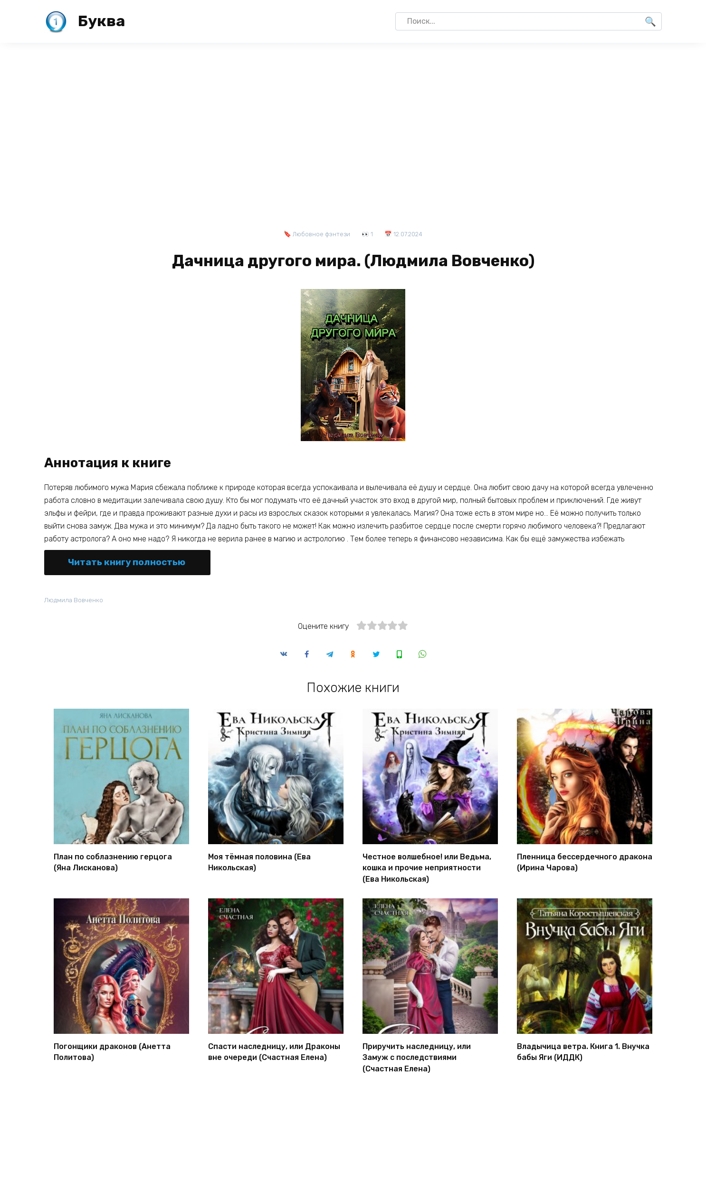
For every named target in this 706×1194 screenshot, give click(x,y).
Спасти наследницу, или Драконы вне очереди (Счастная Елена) (274, 1049)
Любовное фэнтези (321, 234)
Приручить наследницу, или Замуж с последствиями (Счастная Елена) (417, 1054)
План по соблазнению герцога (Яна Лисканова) (113, 863)
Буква (101, 21)
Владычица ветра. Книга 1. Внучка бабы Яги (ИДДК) (583, 1049)
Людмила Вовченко (75, 600)
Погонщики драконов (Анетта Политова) (112, 1049)
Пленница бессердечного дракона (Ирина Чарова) (584, 863)
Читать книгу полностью (126, 562)
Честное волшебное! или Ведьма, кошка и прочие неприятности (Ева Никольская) (427, 868)
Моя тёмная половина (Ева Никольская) (259, 863)
